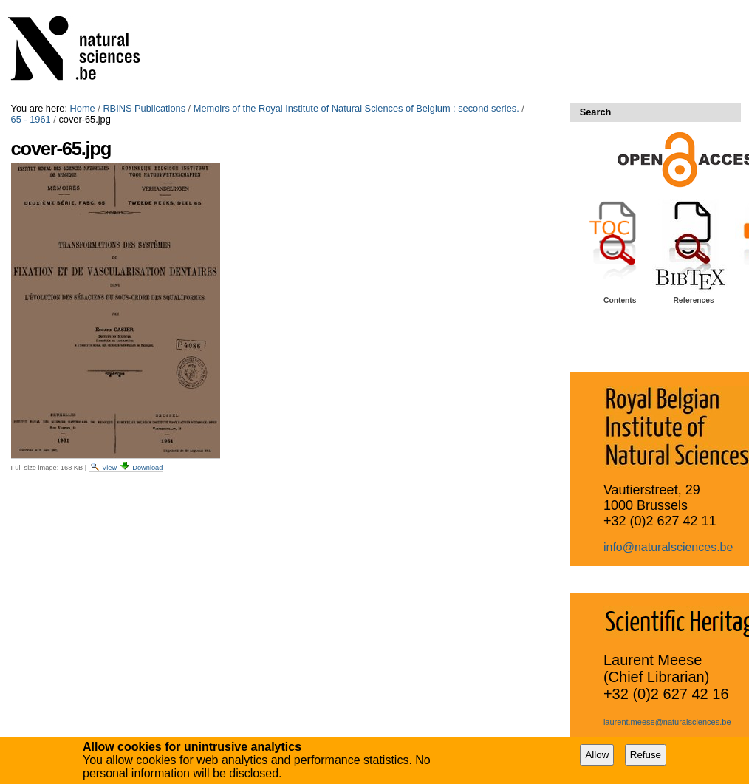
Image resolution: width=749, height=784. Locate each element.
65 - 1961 (31, 119)
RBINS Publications (144, 108)
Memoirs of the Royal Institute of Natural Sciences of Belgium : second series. (356, 108)
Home (82, 108)
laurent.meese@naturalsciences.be (667, 721)
